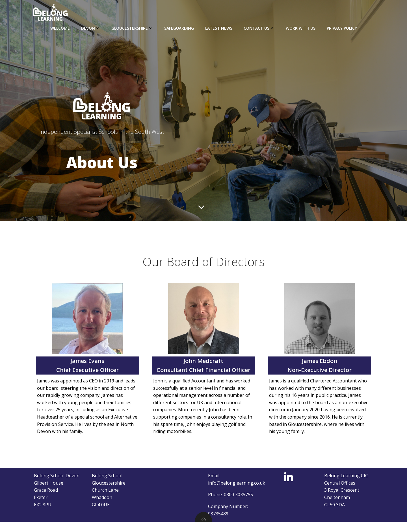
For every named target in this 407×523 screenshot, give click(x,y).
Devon (90, 28)
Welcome (60, 28)
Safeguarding (179, 28)
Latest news (218, 28)
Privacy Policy (342, 28)
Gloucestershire (132, 28)
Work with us (300, 28)
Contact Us (259, 28)
